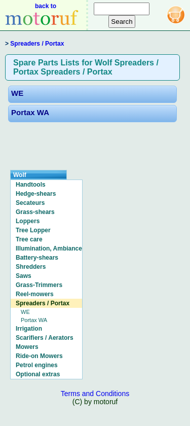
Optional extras (38, 374)
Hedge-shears (36, 193)
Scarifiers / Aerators (44, 337)
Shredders (31, 266)
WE (17, 93)
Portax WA (30, 112)
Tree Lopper (33, 230)
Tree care (29, 239)
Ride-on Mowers (39, 356)
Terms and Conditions (95, 393)
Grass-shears (35, 212)
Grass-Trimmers (39, 285)
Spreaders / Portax (37, 43)
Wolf (19, 175)
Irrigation (29, 328)
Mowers (27, 346)
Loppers (28, 221)
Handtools (31, 184)
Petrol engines (37, 365)
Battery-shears (37, 257)
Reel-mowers (35, 294)
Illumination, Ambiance (49, 248)
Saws (23, 275)
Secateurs (30, 202)
